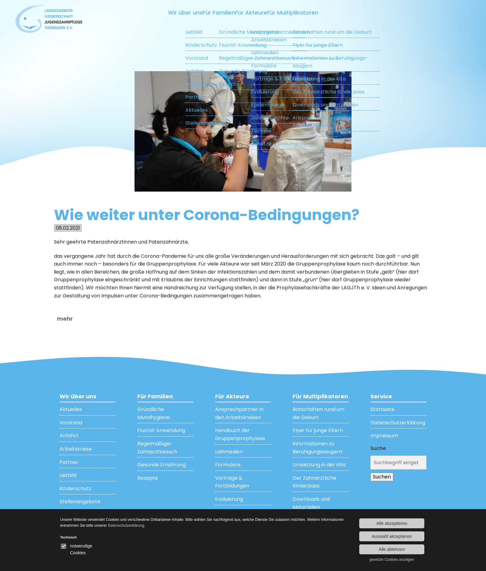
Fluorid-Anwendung (161, 430)
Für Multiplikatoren (323, 12)
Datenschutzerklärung (397, 422)
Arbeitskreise (76, 448)
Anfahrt (69, 435)
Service (381, 396)
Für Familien (205, 12)
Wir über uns (151, 12)
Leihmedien (229, 451)
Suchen (382, 476)
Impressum (384, 435)
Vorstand (71, 422)
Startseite (382, 409)
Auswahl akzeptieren (392, 536)
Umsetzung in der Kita (319, 464)
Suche (378, 448)
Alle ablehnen (392, 549)
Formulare (228, 464)
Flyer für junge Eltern (318, 430)
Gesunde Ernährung (161, 464)
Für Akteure (258, 12)
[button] (69, 319)
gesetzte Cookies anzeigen (391, 559)
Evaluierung (229, 498)
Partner (69, 461)
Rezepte (147, 477)
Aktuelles (71, 409)
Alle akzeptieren (391, 523)
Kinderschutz (75, 488)
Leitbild (68, 474)
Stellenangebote (80, 501)
